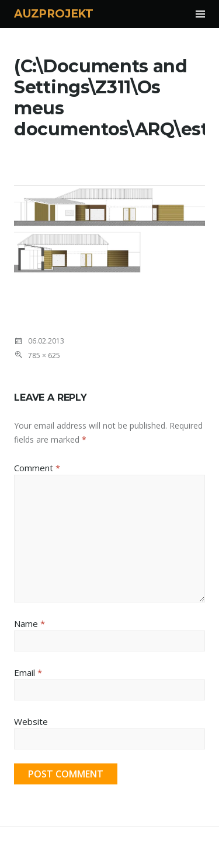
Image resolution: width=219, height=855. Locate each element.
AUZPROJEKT (53, 13)
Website (31, 721)
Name (29, 623)
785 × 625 (44, 355)
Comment (37, 468)
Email (28, 672)
